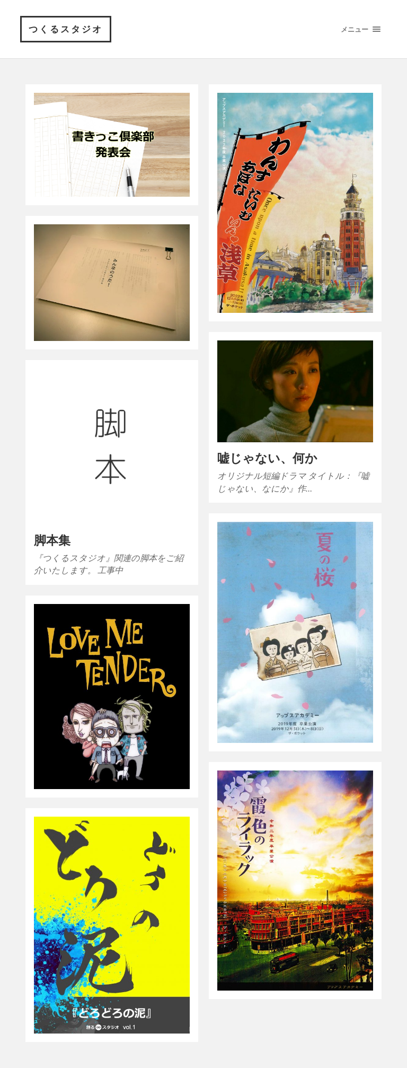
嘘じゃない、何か (267, 458)
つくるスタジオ (66, 28)
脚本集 (52, 540)
